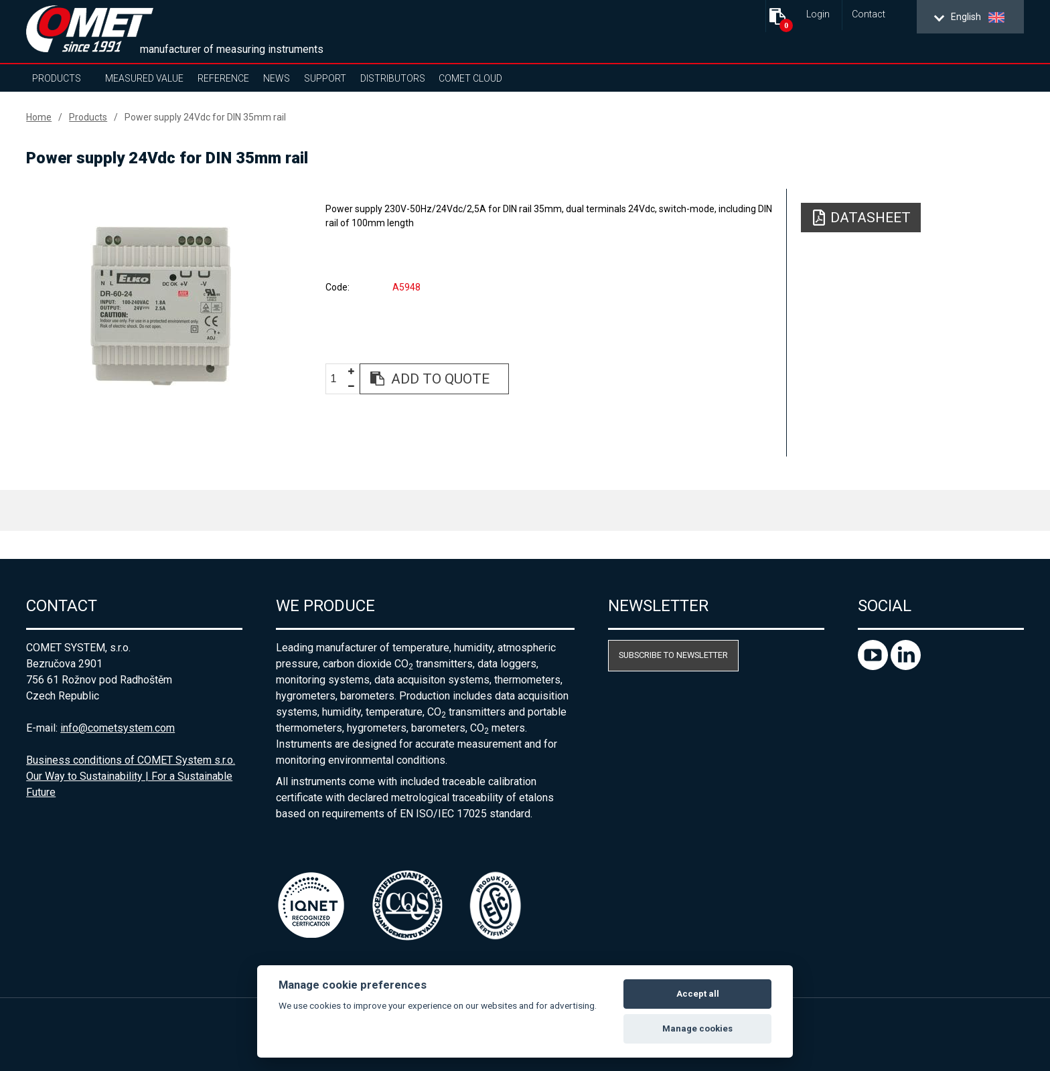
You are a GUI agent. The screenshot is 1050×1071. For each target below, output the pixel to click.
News (276, 78)
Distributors (392, 78)
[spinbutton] (338, 379)
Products (56, 78)
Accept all (697, 994)
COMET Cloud (470, 78)
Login (818, 14)
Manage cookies (697, 1028)
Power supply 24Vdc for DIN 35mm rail (205, 117)
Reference (223, 78)
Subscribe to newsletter (673, 655)
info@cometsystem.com (117, 728)
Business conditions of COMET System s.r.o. (130, 760)
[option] (160, 306)
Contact (868, 14)
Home (39, 117)
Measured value (144, 78)
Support (325, 78)
